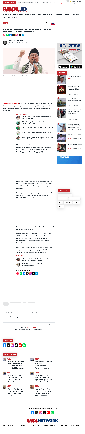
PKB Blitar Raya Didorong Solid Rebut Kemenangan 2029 (34, 122)
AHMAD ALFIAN (19, 41)
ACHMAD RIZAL (26, 270)
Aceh (3, 426)
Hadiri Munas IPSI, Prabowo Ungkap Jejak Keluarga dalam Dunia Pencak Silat (43, 378)
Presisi (69, 102)
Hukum (69, 92)
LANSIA (77, 202)
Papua (42, 428)
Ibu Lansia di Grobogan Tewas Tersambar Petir (74, 100)
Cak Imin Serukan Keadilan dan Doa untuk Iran (38, 127)
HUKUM (45, 14)
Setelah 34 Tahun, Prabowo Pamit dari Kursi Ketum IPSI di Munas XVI (15, 378)
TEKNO (26, 14)
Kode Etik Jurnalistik (70, 406)
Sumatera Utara (12, 426)
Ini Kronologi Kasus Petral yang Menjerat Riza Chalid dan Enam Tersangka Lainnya (75, 112)
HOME (5, 14)
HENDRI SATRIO (75, 199)
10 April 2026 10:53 (74, 119)
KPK (60, 202)
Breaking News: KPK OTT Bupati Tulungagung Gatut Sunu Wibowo (75, 88)
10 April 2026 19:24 (77, 148)
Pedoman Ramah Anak (54, 406)
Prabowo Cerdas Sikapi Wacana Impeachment (74, 135)
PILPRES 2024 (31, 304)
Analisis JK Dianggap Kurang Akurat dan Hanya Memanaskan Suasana (75, 126)
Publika (69, 78)
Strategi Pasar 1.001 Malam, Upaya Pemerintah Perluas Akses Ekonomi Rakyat (37, 138)
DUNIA (40, 14)
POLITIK (15, 14)
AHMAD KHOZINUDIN (64, 195)
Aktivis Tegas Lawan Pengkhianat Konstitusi (42, 316)
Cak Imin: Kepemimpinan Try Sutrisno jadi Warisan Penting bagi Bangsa (36, 259)
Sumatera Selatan (34, 426)
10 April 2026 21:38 (74, 94)
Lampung (45, 426)
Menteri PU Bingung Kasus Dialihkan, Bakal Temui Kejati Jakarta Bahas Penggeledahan (16, 393)
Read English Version (47, 22)
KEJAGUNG (68, 202)
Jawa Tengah (69, 426)
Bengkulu (23, 426)
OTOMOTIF (6, 18)
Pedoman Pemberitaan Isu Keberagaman (40, 408)
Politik (6, 23)
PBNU (60, 206)
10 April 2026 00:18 (77, 138)
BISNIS (21, 14)
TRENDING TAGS (64, 190)
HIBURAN (76, 14)
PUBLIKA (52, 14)
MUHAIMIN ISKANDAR (15, 304)
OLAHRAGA (59, 14)
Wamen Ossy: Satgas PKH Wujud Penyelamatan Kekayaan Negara (43, 364)
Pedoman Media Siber (36, 406)
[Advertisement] (29, 90)
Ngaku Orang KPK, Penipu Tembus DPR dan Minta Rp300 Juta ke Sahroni (43, 392)
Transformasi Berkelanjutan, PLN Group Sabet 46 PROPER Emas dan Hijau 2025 (41, 2)
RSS (57, 408)
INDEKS (10, 14)
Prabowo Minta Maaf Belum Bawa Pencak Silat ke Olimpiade (15, 316)
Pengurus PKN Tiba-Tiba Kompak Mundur (75, 145)
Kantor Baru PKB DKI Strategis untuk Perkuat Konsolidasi (37, 133)
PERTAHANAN (68, 14)
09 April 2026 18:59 (77, 129)
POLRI (24, 304)
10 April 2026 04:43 (74, 81)
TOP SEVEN (62, 73)
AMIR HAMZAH (63, 199)
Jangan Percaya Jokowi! (74, 76)
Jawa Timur (79, 426)
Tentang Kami (12, 406)
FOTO (13, 18)
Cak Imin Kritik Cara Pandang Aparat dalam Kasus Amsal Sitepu (36, 117)
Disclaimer (23, 406)
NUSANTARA (33, 14)
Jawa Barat (60, 426)
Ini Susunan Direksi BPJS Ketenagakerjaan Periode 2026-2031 (36, 264)
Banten (52, 426)
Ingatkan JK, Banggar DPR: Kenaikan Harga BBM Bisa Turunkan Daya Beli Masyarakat (15, 364)
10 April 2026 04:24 (74, 105)
